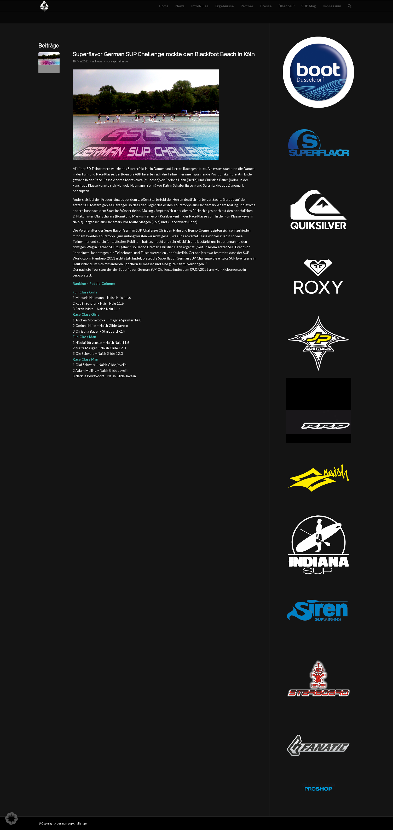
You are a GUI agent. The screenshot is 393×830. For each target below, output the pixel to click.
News (98, 61)
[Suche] (349, 6)
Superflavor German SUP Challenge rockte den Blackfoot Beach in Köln (164, 54)
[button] (11, 818)
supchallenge (119, 61)
